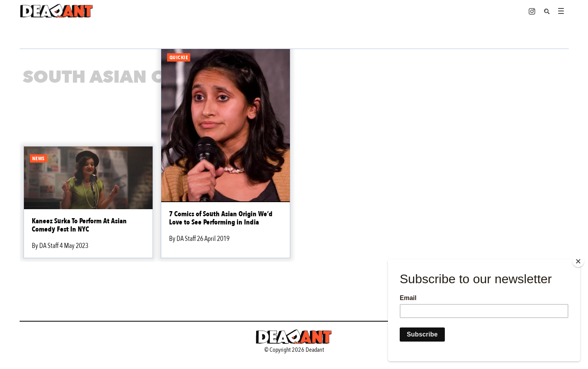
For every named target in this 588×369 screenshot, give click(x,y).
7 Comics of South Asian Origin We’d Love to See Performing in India (221, 218)
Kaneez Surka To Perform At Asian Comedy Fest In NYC (79, 225)
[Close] (578, 261)
